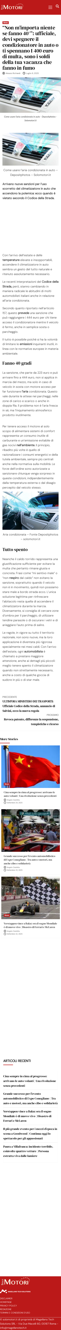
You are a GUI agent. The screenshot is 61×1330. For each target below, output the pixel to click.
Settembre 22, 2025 (14, 934)
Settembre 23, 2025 (14, 870)
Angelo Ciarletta (13, 800)
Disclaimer (6, 1298)
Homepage (6, 1302)
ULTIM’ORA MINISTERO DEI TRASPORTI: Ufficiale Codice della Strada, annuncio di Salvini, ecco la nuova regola (30, 704)
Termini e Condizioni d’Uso (15, 1312)
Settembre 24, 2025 (14, 803)
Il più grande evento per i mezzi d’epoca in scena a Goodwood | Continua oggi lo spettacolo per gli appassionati (30, 1133)
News (5, 23)
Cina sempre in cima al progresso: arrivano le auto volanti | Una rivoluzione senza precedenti (30, 794)
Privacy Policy (8, 1305)
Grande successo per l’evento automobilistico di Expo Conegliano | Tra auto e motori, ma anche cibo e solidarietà (29, 859)
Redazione (6, 1309)
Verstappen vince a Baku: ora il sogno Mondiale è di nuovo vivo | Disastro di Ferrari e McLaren (30, 925)
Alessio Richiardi (13, 73)
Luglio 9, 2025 (32, 73)
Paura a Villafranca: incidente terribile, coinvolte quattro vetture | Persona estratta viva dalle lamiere (28, 1151)
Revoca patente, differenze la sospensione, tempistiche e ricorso (30, 719)
